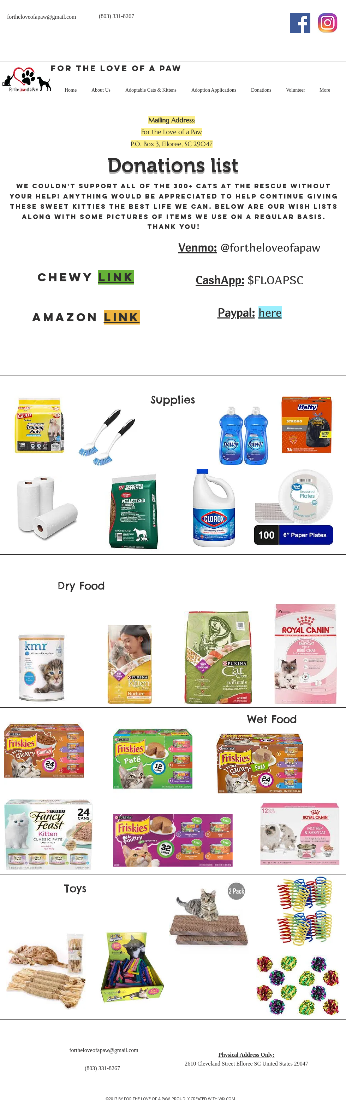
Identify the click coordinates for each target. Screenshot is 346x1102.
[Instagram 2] (327, 23)
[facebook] (300, 23)
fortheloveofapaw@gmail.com (41, 17)
